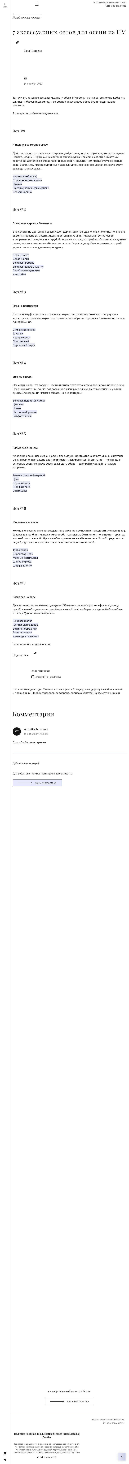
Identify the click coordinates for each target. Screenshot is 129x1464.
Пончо (5, 296)
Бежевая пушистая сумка (16, 290)
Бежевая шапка (10, 452)
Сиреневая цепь (10, 404)
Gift (52, 18)
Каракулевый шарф (12, 125)
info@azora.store (10, 30)
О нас (84, 18)
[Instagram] (4, 9)
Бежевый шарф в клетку (15, 191)
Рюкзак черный (10, 461)
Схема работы (10, 18)
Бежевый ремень (11, 188)
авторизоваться (10, 523)
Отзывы (60, 18)
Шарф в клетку (10, 413)
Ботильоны (7, 356)
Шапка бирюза (10, 410)
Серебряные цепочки (13, 194)
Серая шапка (8, 185)
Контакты (99, 18)
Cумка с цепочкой (12, 236)
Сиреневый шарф (11, 248)
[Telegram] (10, 9)
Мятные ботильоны (12, 407)
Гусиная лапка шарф (13, 455)
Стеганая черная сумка (14, 128)
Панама (5, 131)
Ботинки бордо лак (12, 458)
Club (78, 18)
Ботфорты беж (9, 302)
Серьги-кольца (10, 137)
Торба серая (8, 401)
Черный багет (9, 350)
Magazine (44, 18)
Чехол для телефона (13, 464)
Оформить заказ (28, 18)
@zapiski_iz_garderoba (35, 61)
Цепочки (6, 293)
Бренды (70, 18)
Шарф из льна (9, 353)
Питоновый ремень (12, 299)
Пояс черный (9, 245)
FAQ (91, 18)
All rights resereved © (13, 569)
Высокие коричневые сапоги (18, 134)
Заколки (6, 239)
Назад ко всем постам (14, 40)
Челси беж (7, 198)
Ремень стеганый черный (16, 344)
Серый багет (8, 182)
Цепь (4, 347)
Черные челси (9, 242)
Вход (4, 2)
